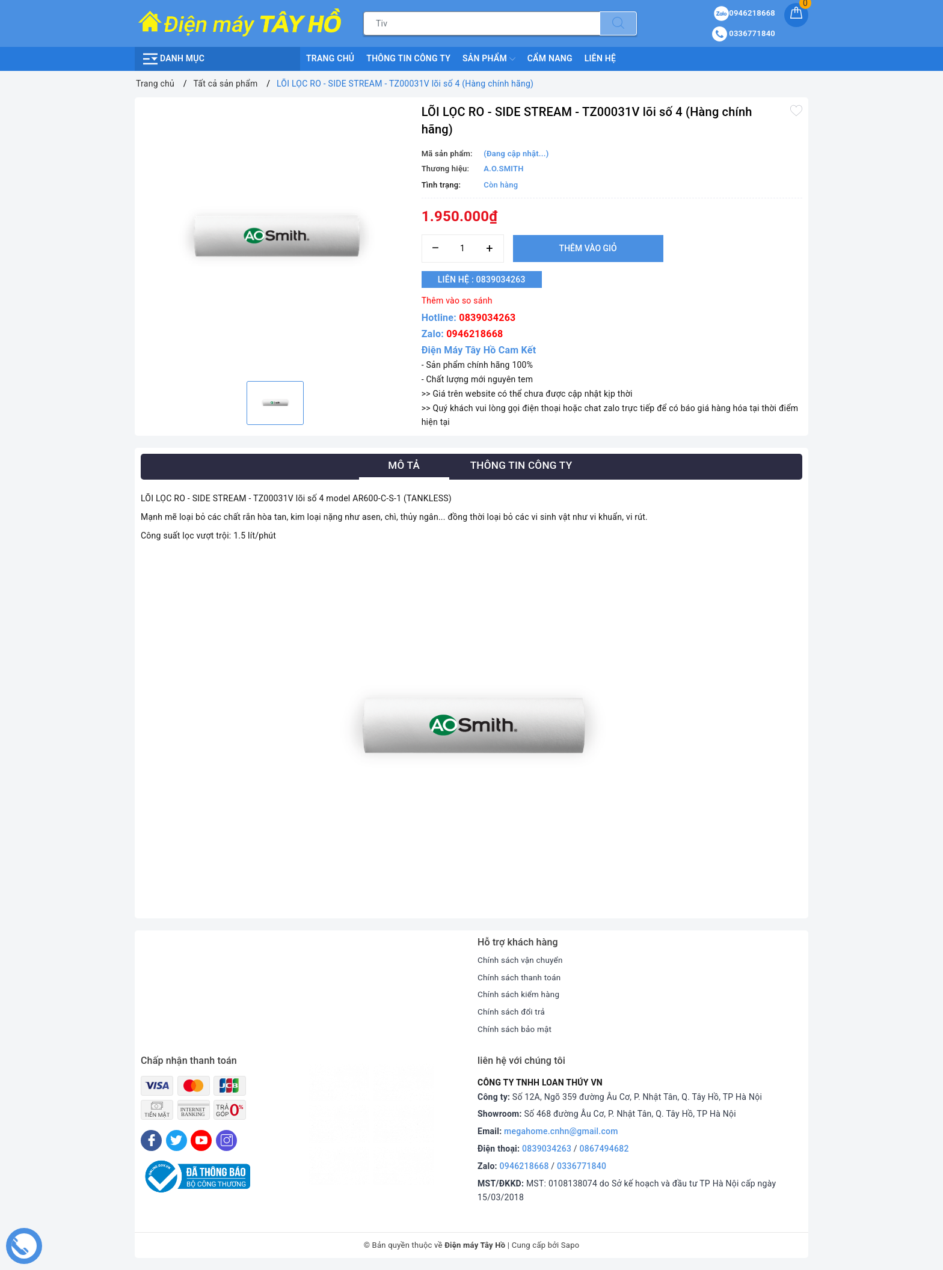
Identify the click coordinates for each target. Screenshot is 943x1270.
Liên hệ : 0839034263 (487, 279)
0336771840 (581, 1166)
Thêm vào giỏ (588, 248)
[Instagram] (226, 1140)
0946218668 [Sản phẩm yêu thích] (744, 12)
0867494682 (604, 1148)
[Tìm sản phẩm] (481, 23)
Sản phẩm (488, 59)
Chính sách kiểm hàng (520, 994)
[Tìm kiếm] (618, 23)
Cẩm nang (550, 58)
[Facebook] (151, 1140)
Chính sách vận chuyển (522, 960)
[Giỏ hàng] (796, 15)
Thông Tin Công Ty (408, 58)
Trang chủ (330, 58)
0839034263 (487, 317)
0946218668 (474, 334)
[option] (275, 237)
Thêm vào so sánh (457, 300)
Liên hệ (600, 58)
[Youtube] (201, 1140)
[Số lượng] (462, 248)
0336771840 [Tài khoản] (743, 33)
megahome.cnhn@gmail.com (561, 1131)
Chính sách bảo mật (516, 1029)
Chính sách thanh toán (521, 977)
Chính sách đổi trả (513, 1011)
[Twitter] (176, 1140)
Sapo (570, 1245)
